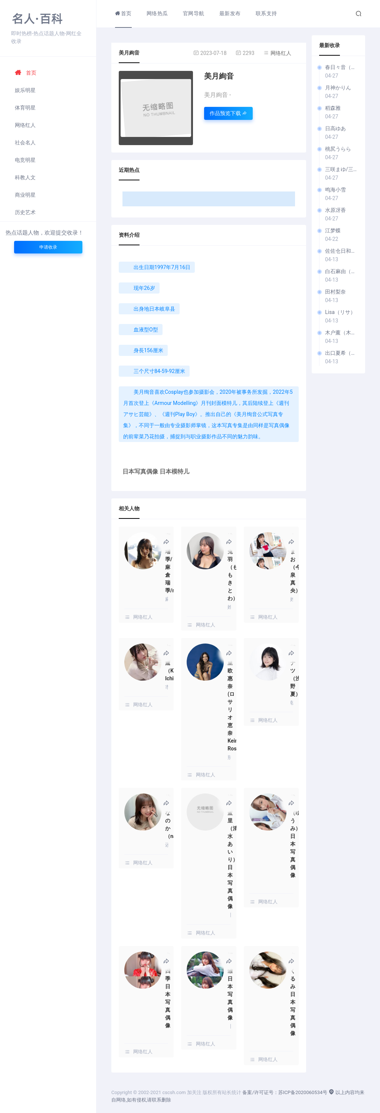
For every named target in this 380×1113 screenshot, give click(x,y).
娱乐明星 (25, 90)
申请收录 (48, 247)
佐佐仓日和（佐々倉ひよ (341, 251)
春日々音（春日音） (341, 67)
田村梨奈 (335, 292)
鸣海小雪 (335, 190)
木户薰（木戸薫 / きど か (341, 332)
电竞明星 (25, 160)
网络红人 (25, 125)
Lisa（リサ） (340, 312)
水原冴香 (335, 210)
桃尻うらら (338, 149)
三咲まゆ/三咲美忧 (341, 169)
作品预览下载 (228, 113)
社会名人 (25, 142)
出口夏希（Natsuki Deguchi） (341, 353)
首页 (25, 72)
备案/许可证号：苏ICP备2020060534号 (284, 1092)
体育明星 (25, 108)
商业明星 (25, 195)
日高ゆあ (335, 128)
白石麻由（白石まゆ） (341, 271)
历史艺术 (25, 212)
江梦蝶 (333, 230)
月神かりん (338, 88)
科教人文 (25, 177)
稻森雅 (333, 108)
